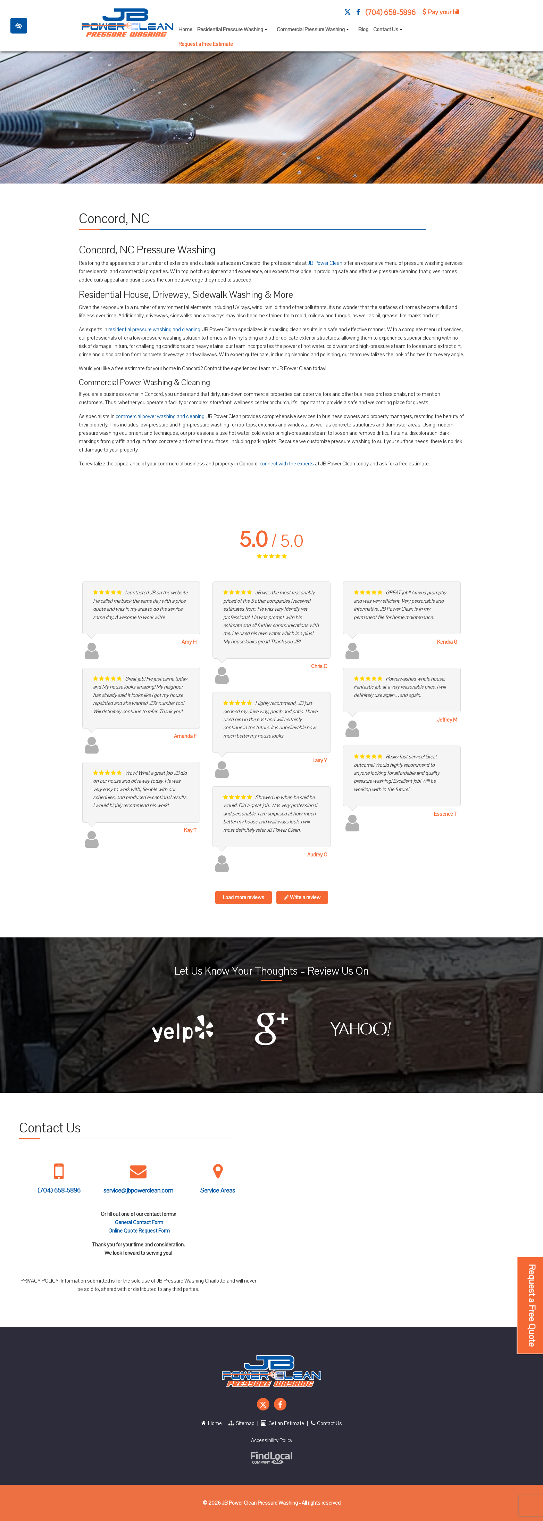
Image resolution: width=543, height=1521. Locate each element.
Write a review (302, 897)
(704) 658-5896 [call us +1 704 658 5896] (390, 13)
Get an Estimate (282, 1423)
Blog (363, 29)
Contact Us (388, 31)
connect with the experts (287, 463)
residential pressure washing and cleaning (154, 329)
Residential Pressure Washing (233, 31)
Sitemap (241, 1423)
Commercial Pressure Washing (313, 31)
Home (185, 29)
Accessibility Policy (271, 1440)
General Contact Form (139, 1222)
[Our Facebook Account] (358, 12)
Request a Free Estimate (205, 44)
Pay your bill (441, 13)
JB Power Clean (325, 263)
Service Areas (217, 1190)
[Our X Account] (347, 12)
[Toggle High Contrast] (18, 25)
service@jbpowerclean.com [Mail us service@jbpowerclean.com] (138, 1190)
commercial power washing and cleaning (160, 416)
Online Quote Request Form (139, 1230)
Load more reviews (243, 897)
